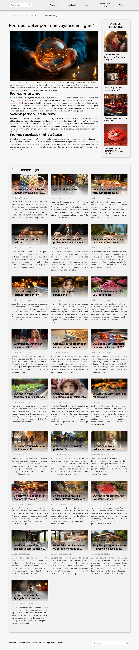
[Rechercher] (21, 5)
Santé (87, 5)
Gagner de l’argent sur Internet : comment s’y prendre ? (26, 294)
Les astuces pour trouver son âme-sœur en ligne (115, 57)
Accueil (12, 16)
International (71, 5)
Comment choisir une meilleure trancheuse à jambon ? (106, 192)
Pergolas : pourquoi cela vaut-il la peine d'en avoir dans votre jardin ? (109, 548)
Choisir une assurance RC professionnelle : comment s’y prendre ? (69, 242)
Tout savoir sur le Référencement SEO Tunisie (114, 150)
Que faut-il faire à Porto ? (67, 189)
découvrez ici (15, 103)
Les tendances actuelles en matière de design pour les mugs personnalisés (29, 192)
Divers (121, 5)
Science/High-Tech (105, 5)
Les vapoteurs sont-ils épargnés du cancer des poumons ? (27, 598)
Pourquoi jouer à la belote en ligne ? (113, 88)
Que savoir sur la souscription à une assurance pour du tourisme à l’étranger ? (69, 347)
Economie (54, 5)
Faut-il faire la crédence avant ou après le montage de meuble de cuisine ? (69, 548)
